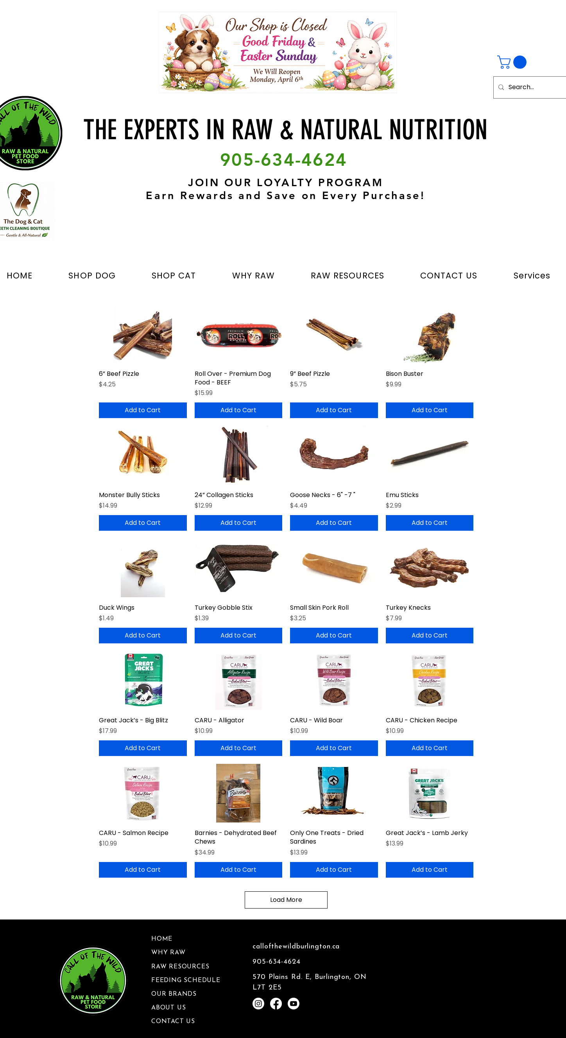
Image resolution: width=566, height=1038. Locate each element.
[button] (513, 62)
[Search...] (534, 87)
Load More (286, 899)
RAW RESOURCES (180, 967)
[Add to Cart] (143, 410)
